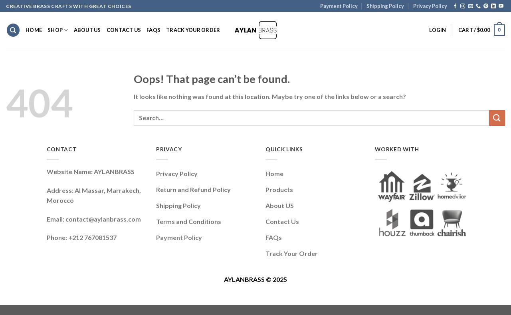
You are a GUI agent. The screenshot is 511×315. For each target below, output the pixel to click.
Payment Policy (339, 6)
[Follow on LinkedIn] (493, 6)
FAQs (153, 30)
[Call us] (478, 6)
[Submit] (497, 118)
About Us (87, 30)
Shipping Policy (385, 6)
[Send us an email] (470, 6)
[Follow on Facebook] (455, 6)
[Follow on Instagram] (462, 6)
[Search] (13, 30)
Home (34, 30)
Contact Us (124, 30)
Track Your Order (193, 30)
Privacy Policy (430, 6)
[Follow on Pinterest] (485, 6)
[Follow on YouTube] (501, 6)
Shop (58, 30)
